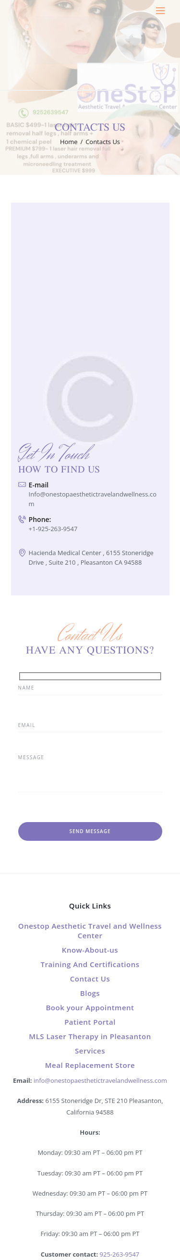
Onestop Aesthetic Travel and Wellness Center (90, 930)
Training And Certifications (89, 964)
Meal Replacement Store (90, 1065)
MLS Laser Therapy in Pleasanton (90, 1036)
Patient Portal (90, 1022)
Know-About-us (90, 950)
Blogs (90, 993)
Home (69, 141)
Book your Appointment (90, 1007)
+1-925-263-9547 (53, 528)
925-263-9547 (120, 1254)
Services (90, 1050)
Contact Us (90, 978)
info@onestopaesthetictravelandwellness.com (100, 1080)
